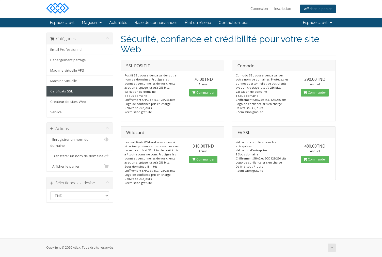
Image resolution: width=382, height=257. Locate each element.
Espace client (62, 22)
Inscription (282, 8)
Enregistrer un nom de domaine (79, 142)
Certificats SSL (61, 91)
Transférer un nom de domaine (79, 156)
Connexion (259, 8)
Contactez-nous (233, 22)
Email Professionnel (66, 49)
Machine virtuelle (63, 80)
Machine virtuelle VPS (67, 70)
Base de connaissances (156, 22)
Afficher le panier (318, 8)
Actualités (118, 22)
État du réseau (198, 22)
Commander (203, 92)
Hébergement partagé (68, 60)
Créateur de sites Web (68, 101)
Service (56, 112)
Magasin (92, 22)
